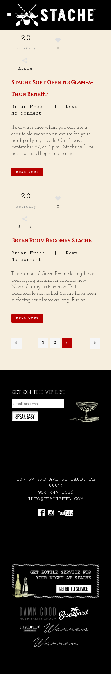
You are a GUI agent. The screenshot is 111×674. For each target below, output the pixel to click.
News (72, 106)
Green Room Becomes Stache (51, 240)
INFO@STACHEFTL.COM (55, 499)
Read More (27, 172)
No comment (26, 113)
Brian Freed (28, 106)
